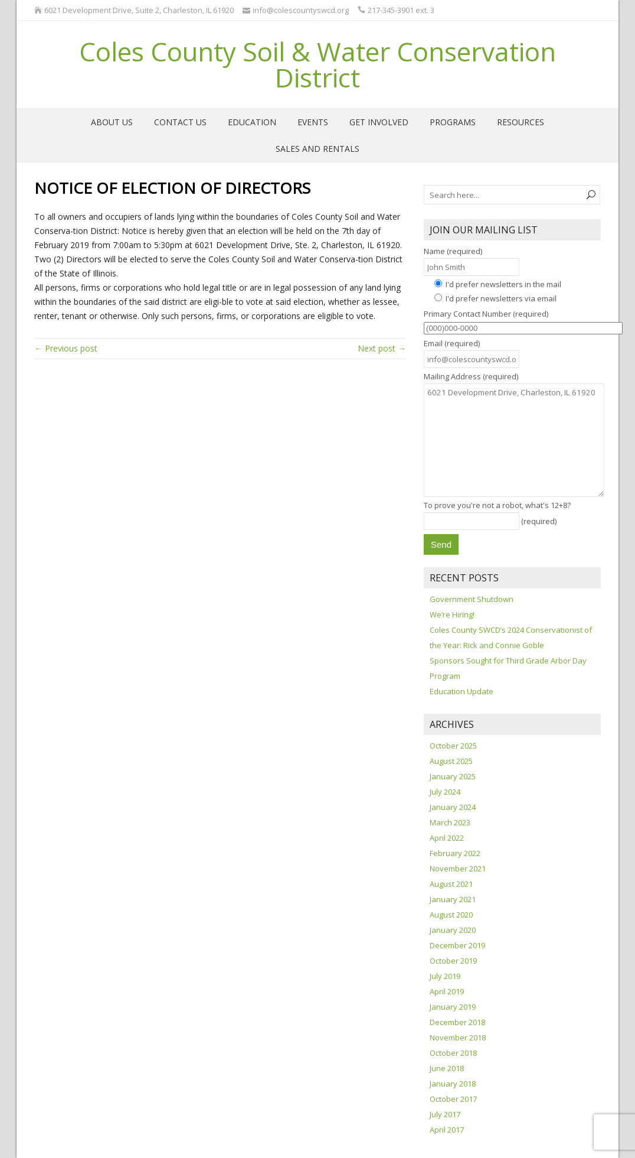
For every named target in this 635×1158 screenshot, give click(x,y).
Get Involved (378, 122)
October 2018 (453, 1053)
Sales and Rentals (317, 148)
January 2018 (453, 1083)
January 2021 (453, 899)
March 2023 (450, 822)
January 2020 (453, 930)
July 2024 (445, 791)
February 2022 (455, 853)
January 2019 (453, 1006)
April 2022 (447, 837)
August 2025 (451, 761)
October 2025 (453, 745)
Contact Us (180, 122)
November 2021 (458, 868)
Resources (520, 122)
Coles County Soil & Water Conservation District (317, 64)
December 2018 (457, 1022)
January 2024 (453, 807)
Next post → (382, 348)
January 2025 (453, 776)
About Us (112, 122)
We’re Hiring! (452, 614)
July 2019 (445, 976)
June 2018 (447, 1068)
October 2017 (453, 1099)
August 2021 (451, 884)
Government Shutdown (471, 599)
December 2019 (457, 945)
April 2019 (447, 991)
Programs (453, 122)
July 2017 (445, 1114)
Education (252, 122)
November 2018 (458, 1037)
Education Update (461, 691)
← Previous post (65, 348)
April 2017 (447, 1129)
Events (312, 122)
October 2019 (453, 960)
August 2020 (451, 914)
